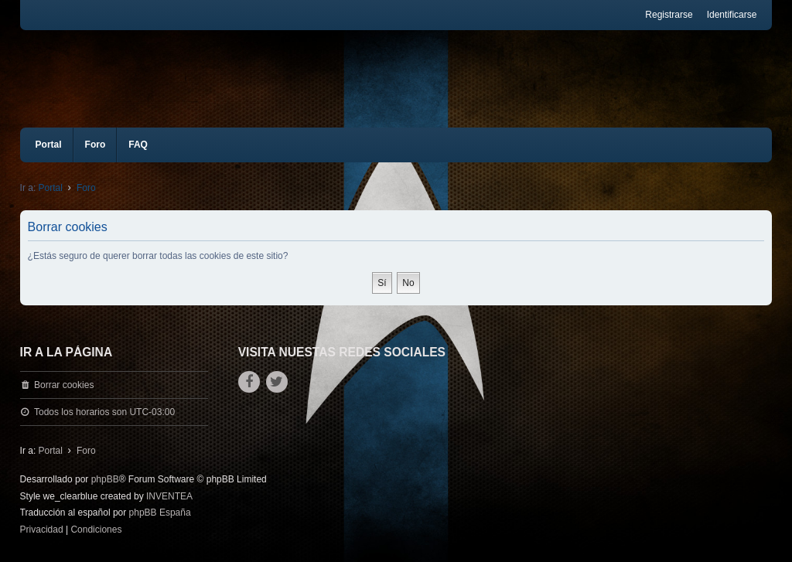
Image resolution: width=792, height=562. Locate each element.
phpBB (105, 479)
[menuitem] (41, 530)
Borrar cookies (64, 385)
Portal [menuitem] (49, 144)
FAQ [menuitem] (138, 144)
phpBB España (160, 512)
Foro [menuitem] (95, 144)
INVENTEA (169, 496)
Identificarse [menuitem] (732, 14)
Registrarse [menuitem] (668, 14)
